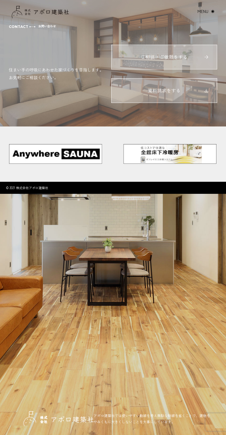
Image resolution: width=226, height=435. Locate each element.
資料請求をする (164, 90)
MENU (202, 11)
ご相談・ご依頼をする (164, 56)
